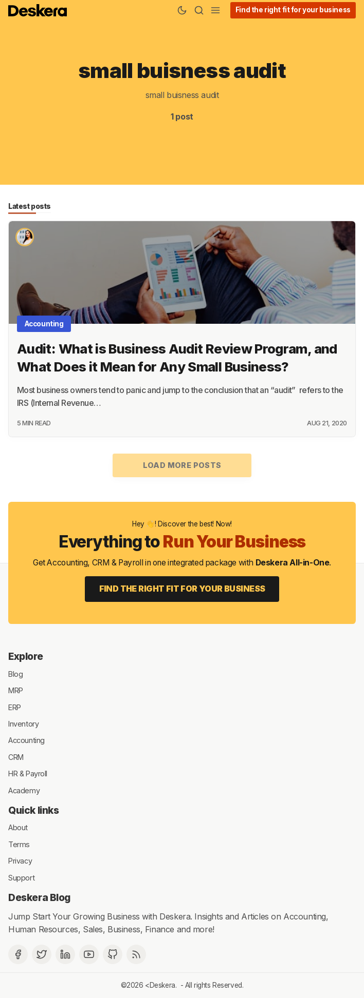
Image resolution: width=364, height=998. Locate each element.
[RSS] (136, 954)
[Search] (199, 10)
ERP (14, 706)
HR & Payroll (27, 773)
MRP (15, 690)
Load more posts (182, 465)
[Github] (112, 954)
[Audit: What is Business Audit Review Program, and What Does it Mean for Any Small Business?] (182, 272)
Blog (15, 673)
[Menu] (215, 10)
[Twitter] (41, 954)
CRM (16, 756)
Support (21, 877)
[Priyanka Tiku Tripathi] (24, 237)
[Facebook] (18, 954)
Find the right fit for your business (293, 10)
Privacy (20, 860)
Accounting (44, 324)
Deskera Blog (39, 897)
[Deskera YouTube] (89, 954)
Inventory (23, 723)
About (18, 827)
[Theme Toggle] (182, 10)
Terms (19, 843)
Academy (24, 790)
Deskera (162, 985)
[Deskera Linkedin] (65, 954)
